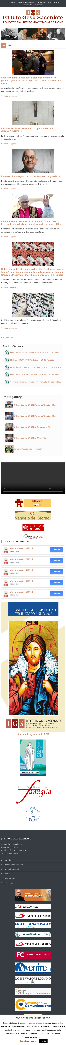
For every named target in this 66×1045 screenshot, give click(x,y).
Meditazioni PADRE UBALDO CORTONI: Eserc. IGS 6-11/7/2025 (35, 375)
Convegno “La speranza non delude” (28, 449)
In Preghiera (39, 5)
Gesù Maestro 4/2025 (21, 548)
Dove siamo (11, 2)
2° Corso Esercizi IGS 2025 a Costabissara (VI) (32, 427)
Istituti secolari (27, 5)
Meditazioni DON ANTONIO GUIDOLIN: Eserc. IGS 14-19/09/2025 (35, 367)
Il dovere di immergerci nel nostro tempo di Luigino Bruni (31, 176)
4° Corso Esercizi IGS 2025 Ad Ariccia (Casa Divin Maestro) (36, 405)
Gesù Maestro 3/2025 (21, 559)
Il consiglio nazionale (44, 2)
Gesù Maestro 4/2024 (21, 592)
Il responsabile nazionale (26, 2)
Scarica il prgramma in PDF (33, 734)
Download (56, 550)
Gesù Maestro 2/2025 (21, 570)
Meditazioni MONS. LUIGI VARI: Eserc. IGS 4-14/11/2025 (32, 360)
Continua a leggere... (9, 96)
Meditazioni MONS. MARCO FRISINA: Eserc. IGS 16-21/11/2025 (35, 353)
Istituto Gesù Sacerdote (33, 18)
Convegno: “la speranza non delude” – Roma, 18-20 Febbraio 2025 (35, 382)
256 (7, 338)
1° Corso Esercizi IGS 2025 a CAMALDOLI (30, 438)
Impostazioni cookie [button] (28, 1041)
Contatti (56, 2)
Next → (12, 338)
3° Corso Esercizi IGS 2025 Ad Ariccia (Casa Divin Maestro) (36, 416)
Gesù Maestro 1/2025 (21, 581)
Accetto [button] (43, 1041)
